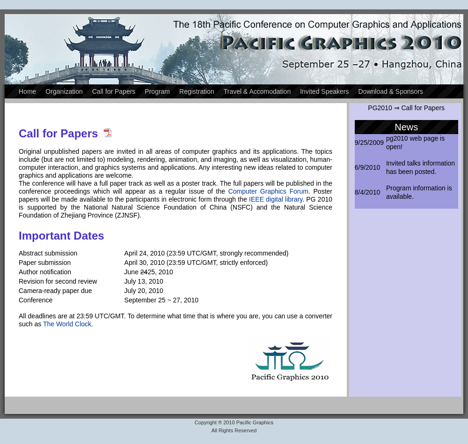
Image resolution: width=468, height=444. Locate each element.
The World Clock (67, 324)
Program (157, 91)
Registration (196, 91)
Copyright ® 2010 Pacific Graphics (234, 422)
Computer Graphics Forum (268, 191)
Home (27, 91)
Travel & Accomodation (257, 91)
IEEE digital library (275, 199)
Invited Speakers (324, 91)
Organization (63, 91)
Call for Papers (114, 91)
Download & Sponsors (390, 91)
